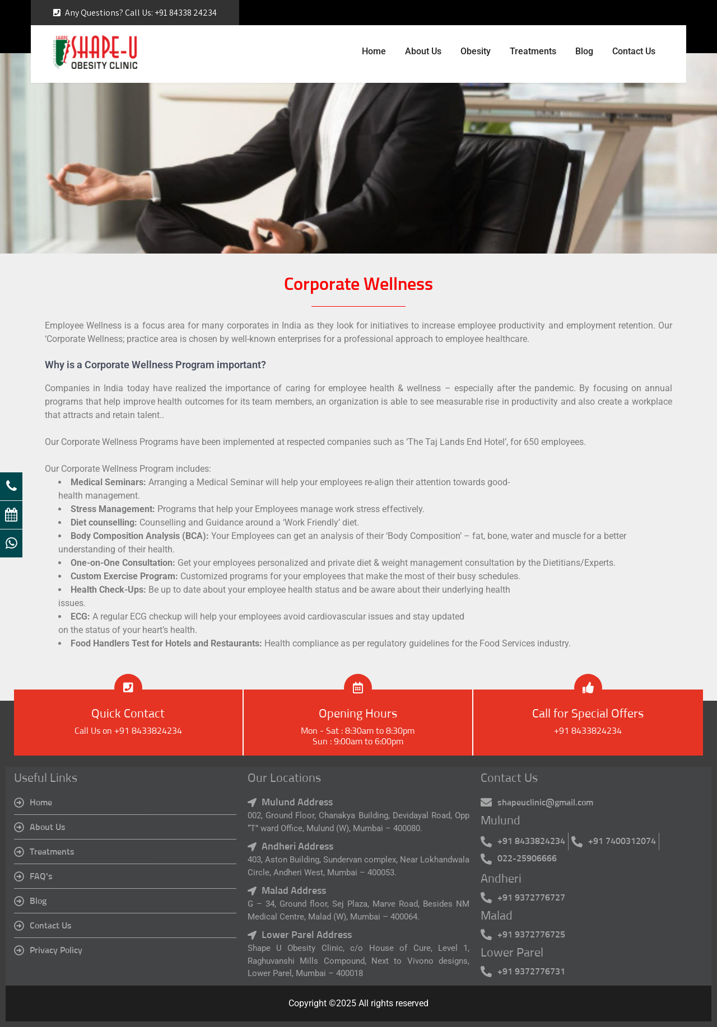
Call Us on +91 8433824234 (128, 730)
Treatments (533, 51)
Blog (584, 51)
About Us (423, 51)
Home (374, 51)
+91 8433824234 (588, 730)
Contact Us (633, 51)
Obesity (475, 51)
